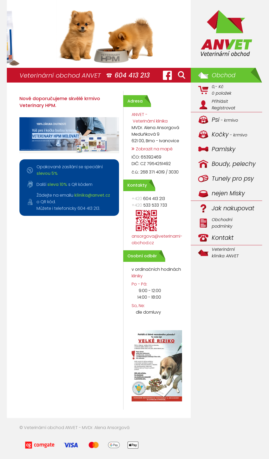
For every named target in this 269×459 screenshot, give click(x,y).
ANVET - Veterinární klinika (150, 117)
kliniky (137, 276)
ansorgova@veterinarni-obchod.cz (157, 239)
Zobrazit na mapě (154, 149)
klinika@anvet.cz (92, 195)
